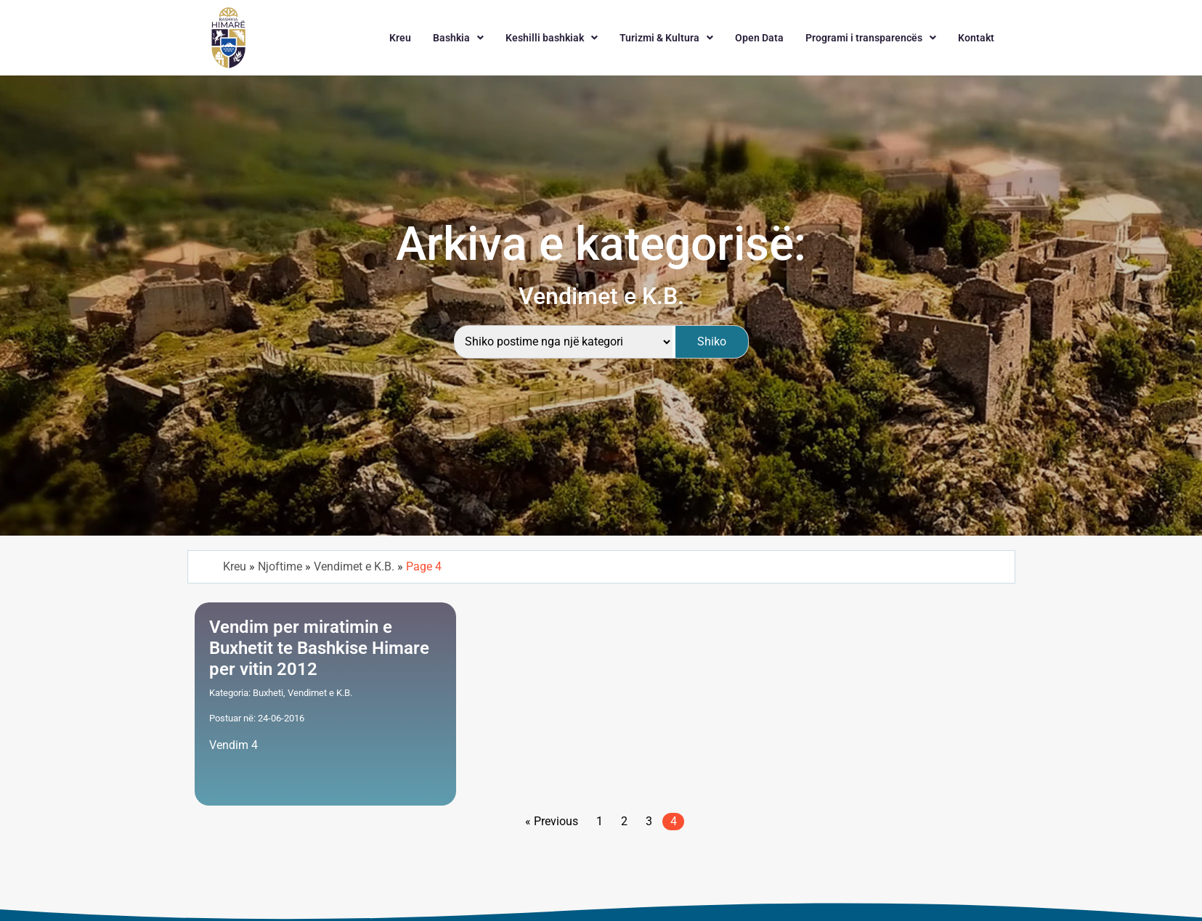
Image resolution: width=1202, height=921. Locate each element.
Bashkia (458, 38)
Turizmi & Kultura (666, 38)
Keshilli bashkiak (551, 38)
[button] (458, 38)
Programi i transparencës (870, 38)
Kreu (400, 38)
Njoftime (280, 566)
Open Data (759, 38)
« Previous (551, 821)
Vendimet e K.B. (354, 566)
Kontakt (976, 38)
